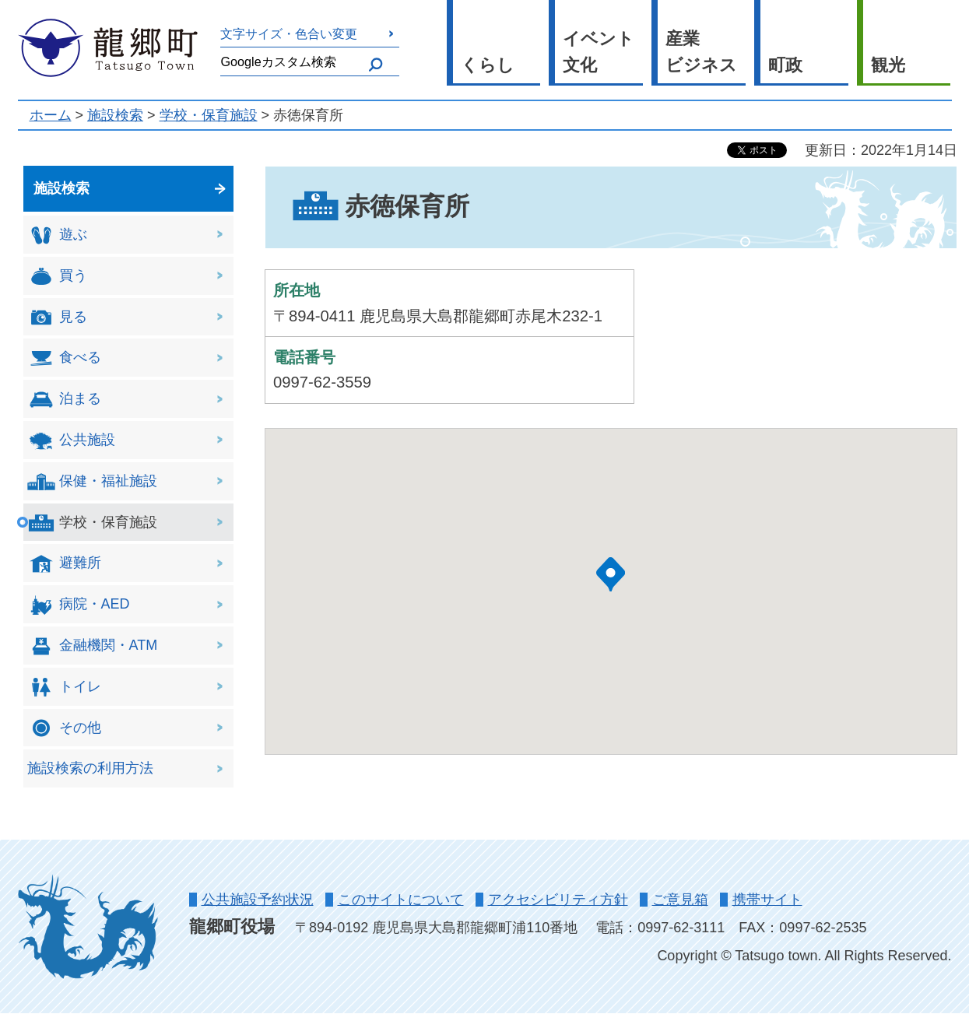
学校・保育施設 (209, 115)
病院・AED (78, 605)
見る (57, 317)
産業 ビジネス (701, 52)
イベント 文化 (598, 52)
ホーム (51, 115)
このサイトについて (401, 899)
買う (57, 276)
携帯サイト (767, 899)
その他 (64, 728)
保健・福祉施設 (92, 481)
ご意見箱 (680, 899)
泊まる (64, 399)
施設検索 (115, 115)
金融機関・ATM (92, 646)
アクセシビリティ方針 (558, 899)
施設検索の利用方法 (90, 768)
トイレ (64, 686)
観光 (888, 65)
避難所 (64, 564)
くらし (487, 65)
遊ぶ (57, 235)
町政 (785, 65)
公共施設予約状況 (258, 899)
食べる (64, 358)
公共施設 (71, 441)
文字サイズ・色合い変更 (288, 33)
